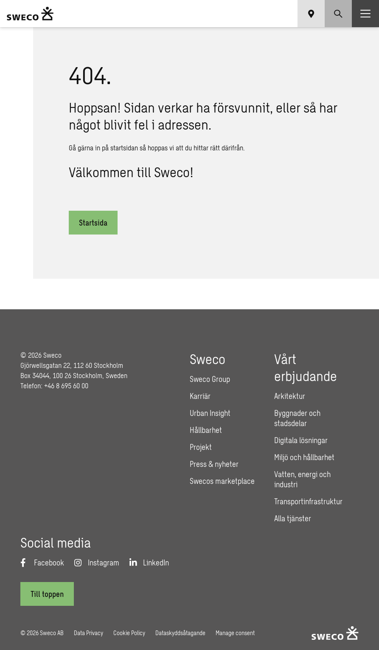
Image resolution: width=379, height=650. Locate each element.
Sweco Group (210, 379)
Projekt (201, 447)
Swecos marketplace (222, 481)
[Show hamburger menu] (365, 13)
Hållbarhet (206, 430)
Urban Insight (210, 413)
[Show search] (338, 13)
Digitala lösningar (301, 440)
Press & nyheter (214, 464)
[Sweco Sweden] (30, 13)
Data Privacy (88, 632)
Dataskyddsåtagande (180, 632)
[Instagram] (96, 562)
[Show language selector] (311, 13)
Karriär (200, 396)
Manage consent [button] (235, 632)
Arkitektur (289, 396)
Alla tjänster (292, 518)
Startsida (93, 222)
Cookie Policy (129, 632)
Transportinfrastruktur (308, 501)
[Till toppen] (47, 594)
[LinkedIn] (149, 562)
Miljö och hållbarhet (304, 457)
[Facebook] (42, 562)
